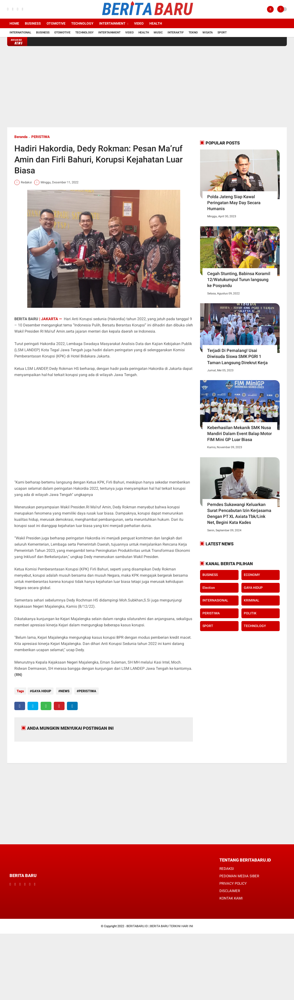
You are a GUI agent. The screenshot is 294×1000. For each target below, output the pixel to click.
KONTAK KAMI (231, 896)
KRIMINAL (251, 600)
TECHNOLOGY (255, 626)
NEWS (63, 691)
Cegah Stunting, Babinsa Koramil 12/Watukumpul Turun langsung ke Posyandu (238, 279)
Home (14, 23)
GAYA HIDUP (41, 691)
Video (139, 23)
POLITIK (250, 613)
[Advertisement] (147, 86)
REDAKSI (226, 866)
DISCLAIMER (229, 888)
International (20, 32)
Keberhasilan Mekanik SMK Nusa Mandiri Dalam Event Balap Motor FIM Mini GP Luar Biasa (239, 433)
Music (158, 32)
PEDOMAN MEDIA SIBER (239, 874)
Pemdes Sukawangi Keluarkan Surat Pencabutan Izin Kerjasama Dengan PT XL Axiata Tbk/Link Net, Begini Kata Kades (239, 513)
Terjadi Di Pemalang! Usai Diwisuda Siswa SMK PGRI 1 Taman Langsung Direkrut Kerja (237, 356)
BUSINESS (210, 575)
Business (33, 23)
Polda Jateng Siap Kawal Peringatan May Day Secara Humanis (234, 202)
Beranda (20, 137)
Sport (222, 32)
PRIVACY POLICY (233, 881)
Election (208, 588)
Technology (82, 23)
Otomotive (56, 23)
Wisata (207, 32)
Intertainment (112, 23)
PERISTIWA (40, 137)
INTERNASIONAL (215, 600)
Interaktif (176, 32)
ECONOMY (252, 575)
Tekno (193, 32)
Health (155, 23)
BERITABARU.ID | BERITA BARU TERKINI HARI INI (159, 924)
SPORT (207, 626)
